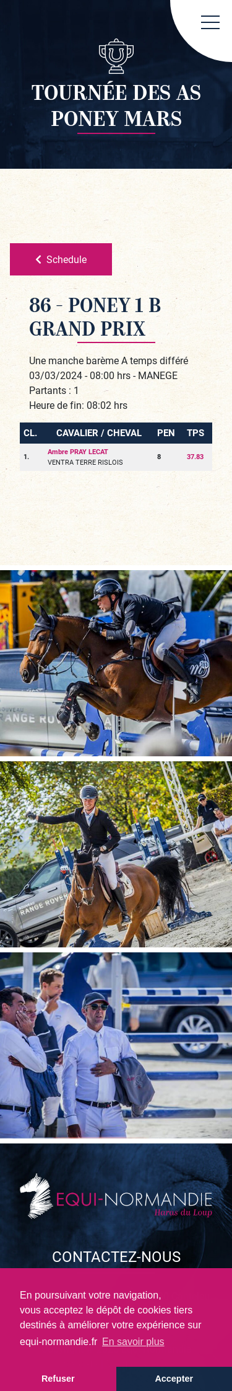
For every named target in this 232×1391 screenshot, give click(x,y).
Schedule (61, 259)
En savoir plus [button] (133, 1341)
